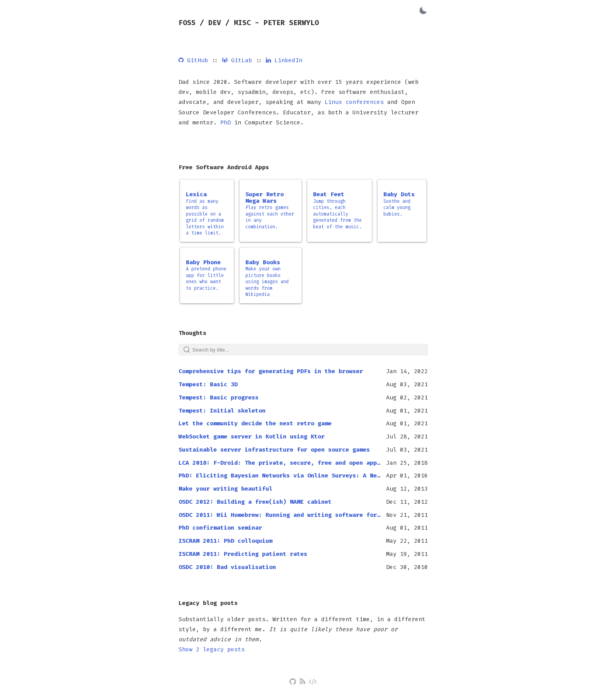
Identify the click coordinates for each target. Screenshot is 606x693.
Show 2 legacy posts (212, 649)
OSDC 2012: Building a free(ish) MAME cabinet (255, 502)
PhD (225, 122)
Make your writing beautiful (225, 489)
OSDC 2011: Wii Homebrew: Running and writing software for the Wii (279, 515)
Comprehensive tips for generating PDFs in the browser (271, 371)
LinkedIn (284, 60)
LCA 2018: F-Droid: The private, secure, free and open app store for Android (279, 463)
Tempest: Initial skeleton (222, 410)
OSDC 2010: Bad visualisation (227, 567)
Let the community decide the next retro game (255, 423)
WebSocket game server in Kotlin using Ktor (252, 436)
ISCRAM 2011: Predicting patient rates (243, 554)
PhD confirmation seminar (220, 528)
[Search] (303, 349)
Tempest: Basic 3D (208, 384)
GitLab (237, 60)
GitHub (193, 60)
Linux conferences (354, 102)
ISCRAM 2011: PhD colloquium (225, 541)
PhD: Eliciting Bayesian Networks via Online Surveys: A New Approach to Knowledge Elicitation (279, 475)
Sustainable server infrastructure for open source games (274, 450)
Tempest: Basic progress (219, 397)
